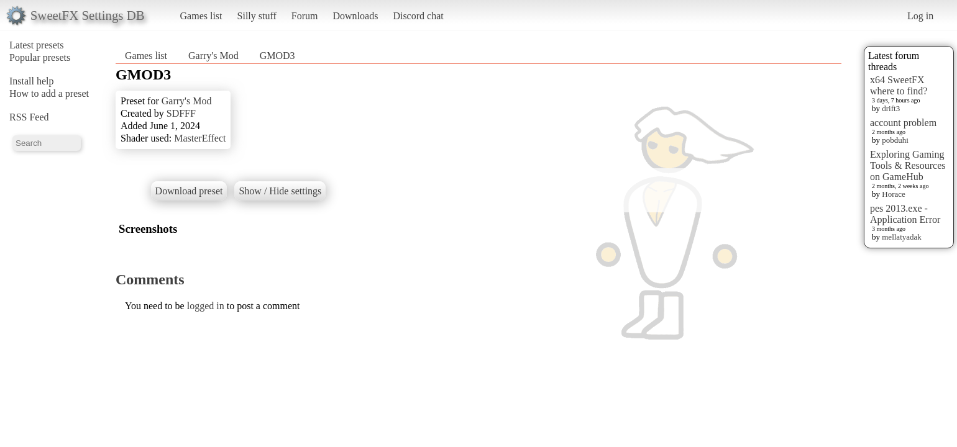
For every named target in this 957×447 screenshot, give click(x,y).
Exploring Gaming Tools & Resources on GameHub (908, 165)
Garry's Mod (213, 55)
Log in (920, 16)
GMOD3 (277, 55)
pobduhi (895, 140)
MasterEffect (200, 138)
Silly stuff (257, 16)
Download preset (189, 191)
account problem (903, 122)
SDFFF (181, 113)
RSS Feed (29, 117)
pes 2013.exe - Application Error (905, 214)
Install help (31, 81)
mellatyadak (902, 237)
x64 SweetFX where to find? (898, 85)
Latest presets (36, 45)
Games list (201, 16)
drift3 (891, 108)
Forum (304, 16)
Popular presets (39, 57)
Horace (893, 194)
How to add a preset (49, 93)
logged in (205, 305)
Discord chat (418, 16)
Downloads (355, 16)
